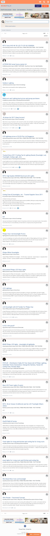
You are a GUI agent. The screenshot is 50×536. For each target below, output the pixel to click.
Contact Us (28, 529)
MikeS (4, 254)
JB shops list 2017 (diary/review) (14, 117)
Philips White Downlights (11, 252)
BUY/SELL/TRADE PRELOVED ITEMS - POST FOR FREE (31, 47)
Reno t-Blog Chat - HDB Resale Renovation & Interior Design (28, 499)
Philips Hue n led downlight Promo (14, 234)
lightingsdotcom (6, 235)
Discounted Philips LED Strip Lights (14, 270)
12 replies (15, 127)
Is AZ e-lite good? (9, 326)
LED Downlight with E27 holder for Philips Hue (18, 307)
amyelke (5, 443)
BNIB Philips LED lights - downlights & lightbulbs (19, 344)
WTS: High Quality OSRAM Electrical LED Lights (18, 176)
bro (3, 158)
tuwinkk (4, 499)
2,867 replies (13, 208)
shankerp (5, 423)
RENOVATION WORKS (19, 368)
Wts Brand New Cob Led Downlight (14, 479)
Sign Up (45, 6)
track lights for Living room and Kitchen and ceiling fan (21, 460)
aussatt (4, 480)
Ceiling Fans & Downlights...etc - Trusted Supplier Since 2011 (23, 194)
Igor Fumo (5, 119)
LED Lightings (7, 288)
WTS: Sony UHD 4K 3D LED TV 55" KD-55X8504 (18, 46)
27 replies (14, 108)
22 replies (12, 376)
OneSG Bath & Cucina (10, 421)
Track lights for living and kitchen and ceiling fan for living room (23, 442)
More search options (10, 26)
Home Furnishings (21, 84)
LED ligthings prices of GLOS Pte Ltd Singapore (18, 136)
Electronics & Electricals (18, 196)
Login (38, 6)
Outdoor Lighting (8, 83)
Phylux (4, 368)
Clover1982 (5, 308)
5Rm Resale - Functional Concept (14, 498)
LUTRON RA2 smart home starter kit (15, 64)
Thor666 (5, 177)
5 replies (12, 90)
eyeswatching (6, 138)
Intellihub (5, 66)
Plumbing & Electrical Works (23, 100)
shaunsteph (5, 346)
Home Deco (16, 254)
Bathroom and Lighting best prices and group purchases (21, 98)
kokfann (4, 407)
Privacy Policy (22, 529)
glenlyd (4, 290)
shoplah (4, 387)
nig (3, 327)
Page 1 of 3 (25, 33)
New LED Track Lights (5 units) (13, 385)
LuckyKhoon (5, 100)
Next (44, 33)
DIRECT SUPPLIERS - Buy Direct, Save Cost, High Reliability (29, 66)
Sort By (46, 35)
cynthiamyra (6, 84)
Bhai (4, 218)
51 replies (15, 167)
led (4, 217)
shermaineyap (6, 47)
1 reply (12, 55)
